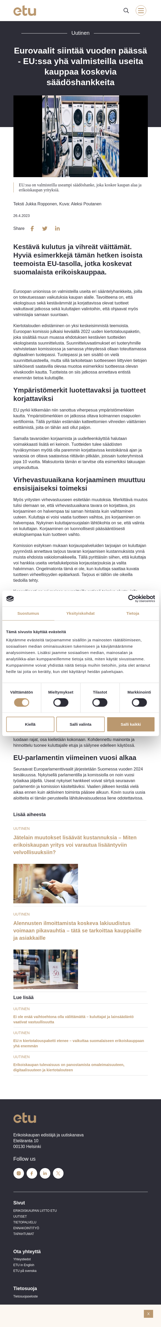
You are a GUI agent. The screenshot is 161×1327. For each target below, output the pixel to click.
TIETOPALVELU (24, 1222)
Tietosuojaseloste (25, 1296)
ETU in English (23, 1265)
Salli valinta (80, 724)
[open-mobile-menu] (141, 10)
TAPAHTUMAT (23, 1234)
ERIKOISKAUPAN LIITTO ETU (35, 1211)
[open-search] (126, 10)
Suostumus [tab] (28, 613)
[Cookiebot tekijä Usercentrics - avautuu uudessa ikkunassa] (132, 599)
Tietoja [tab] (132, 613)
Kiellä (30, 724)
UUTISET (20, 1216)
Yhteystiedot (22, 1259)
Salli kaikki (131, 724)
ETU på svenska (25, 1271)
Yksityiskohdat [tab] (80, 613)
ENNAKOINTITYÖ (26, 1228)
